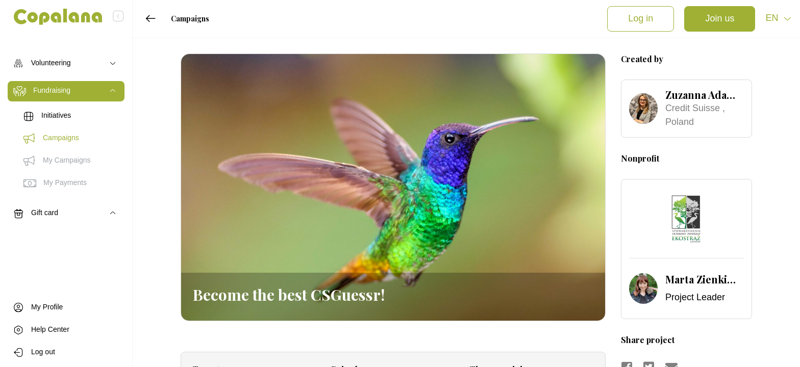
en (773, 18)
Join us (719, 19)
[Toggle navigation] (66, 64)
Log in (640, 19)
